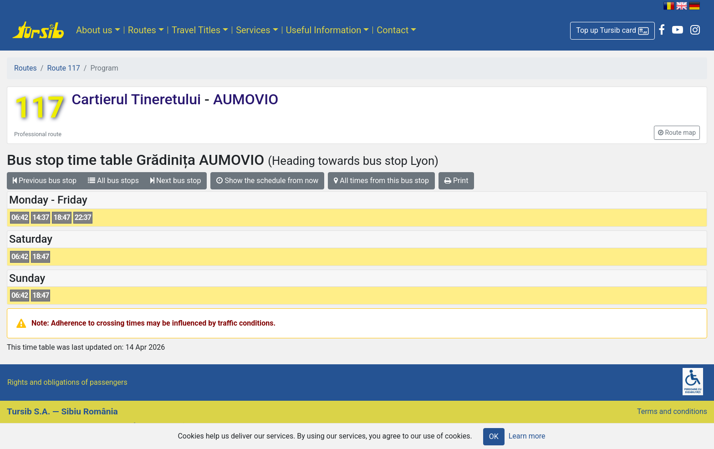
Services (253, 30)
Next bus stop (175, 180)
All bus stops (113, 180)
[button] (612, 31)
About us (94, 30)
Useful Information (324, 30)
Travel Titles (196, 30)
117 (39, 108)
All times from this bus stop (381, 180)
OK (494, 436)
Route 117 (63, 68)
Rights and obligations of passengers (67, 382)
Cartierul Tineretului (137, 99)
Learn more (527, 436)
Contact (392, 30)
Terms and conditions (672, 411)
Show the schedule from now (267, 180)
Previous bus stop (44, 180)
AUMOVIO (243, 99)
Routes (142, 30)
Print (456, 180)
